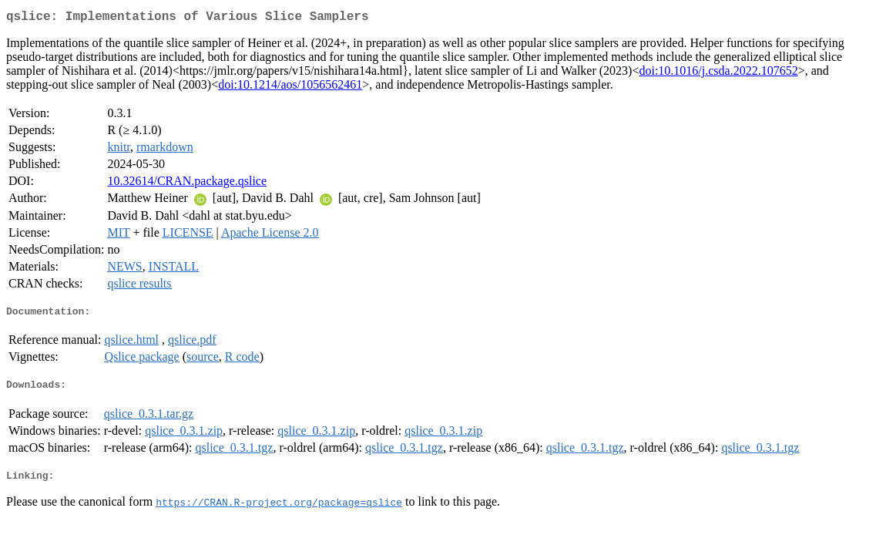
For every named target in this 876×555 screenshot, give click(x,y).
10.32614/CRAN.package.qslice (187, 183)
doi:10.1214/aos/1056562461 (290, 87)
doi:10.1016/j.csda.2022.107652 (718, 73)
